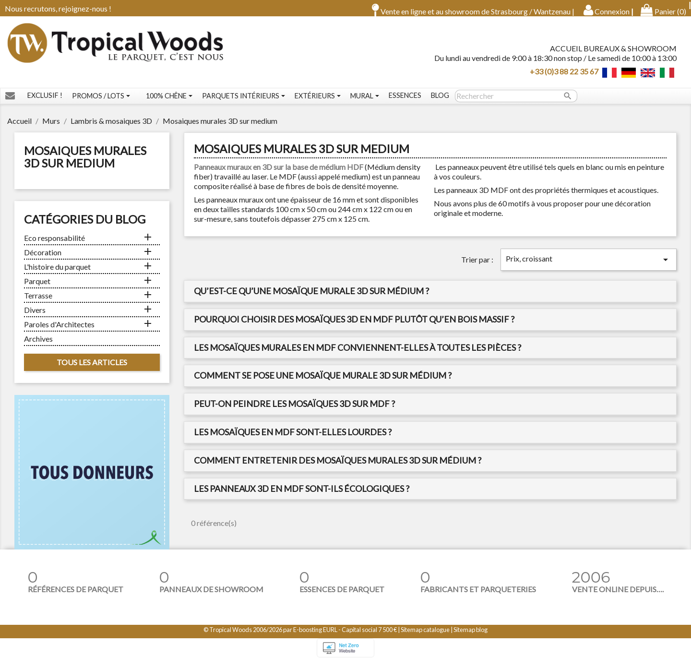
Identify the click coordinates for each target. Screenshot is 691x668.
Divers (35, 316)
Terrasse (38, 302)
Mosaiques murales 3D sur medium (85, 163)
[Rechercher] (516, 102)
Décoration (42, 258)
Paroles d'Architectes (59, 330)
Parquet (37, 287)
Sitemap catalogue (425, 636)
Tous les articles (92, 368)
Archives (38, 345)
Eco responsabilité (54, 244)
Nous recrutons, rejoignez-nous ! (58, 8)
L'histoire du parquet (57, 273)
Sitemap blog (470, 636)
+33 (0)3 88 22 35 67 (564, 74)
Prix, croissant (588, 266)
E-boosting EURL (315, 636)
